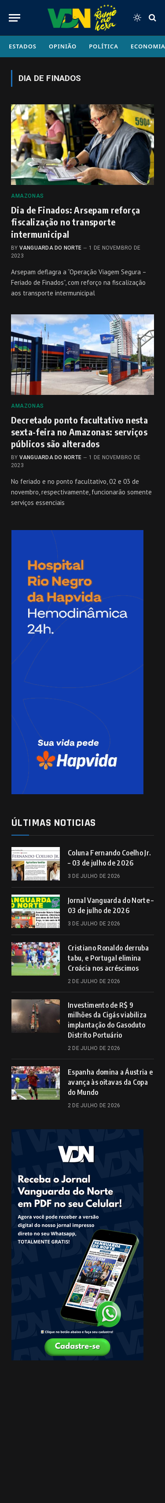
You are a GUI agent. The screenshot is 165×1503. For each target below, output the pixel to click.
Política (103, 46)
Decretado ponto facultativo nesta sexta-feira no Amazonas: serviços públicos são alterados (79, 431)
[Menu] (14, 18)
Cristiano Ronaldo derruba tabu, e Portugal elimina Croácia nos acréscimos (108, 958)
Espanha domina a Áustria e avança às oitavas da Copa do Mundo (110, 1082)
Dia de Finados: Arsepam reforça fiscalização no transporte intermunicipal (75, 221)
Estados (23, 46)
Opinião (63, 46)
